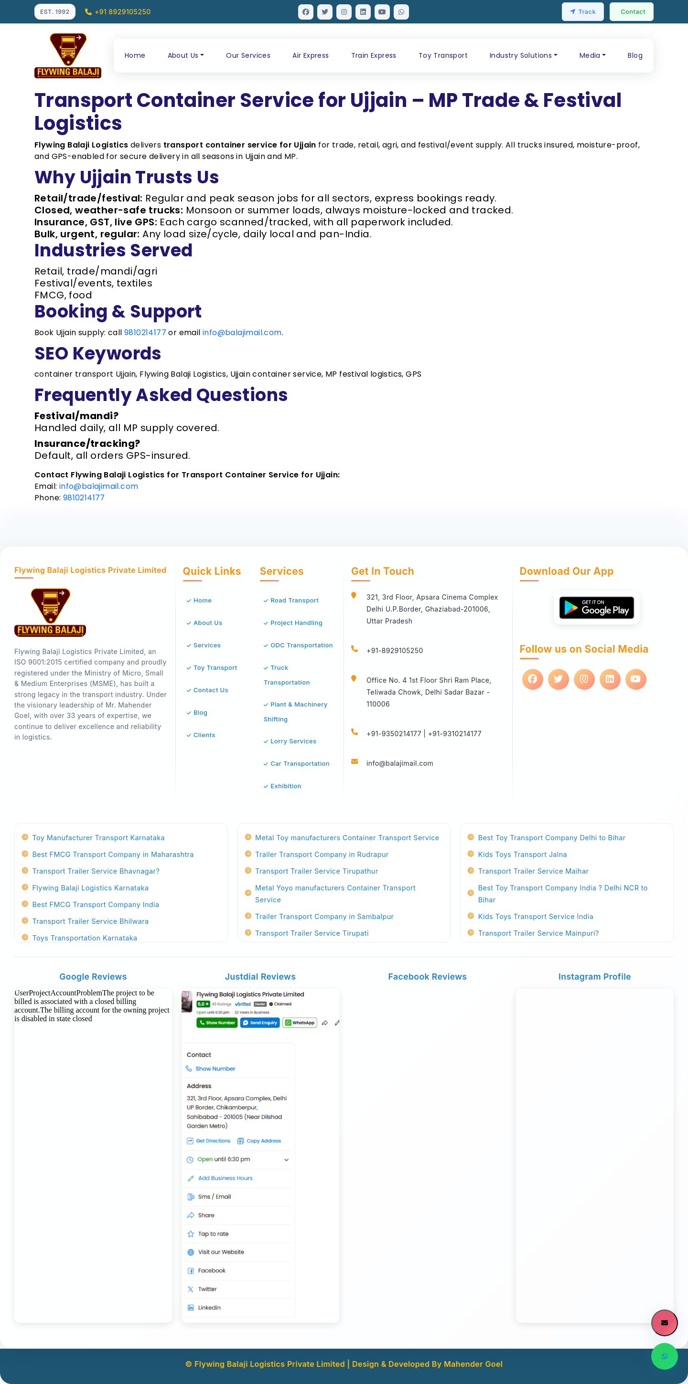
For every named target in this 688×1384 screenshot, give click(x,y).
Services (207, 645)
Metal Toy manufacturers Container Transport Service (342, 838)
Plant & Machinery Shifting (296, 711)
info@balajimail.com (242, 332)
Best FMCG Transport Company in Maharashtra (108, 854)
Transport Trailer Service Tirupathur (311, 871)
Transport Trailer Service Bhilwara (85, 921)
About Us (208, 622)
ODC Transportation (301, 645)
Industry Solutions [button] (521, 55)
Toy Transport (443, 55)
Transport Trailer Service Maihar (528, 871)
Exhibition (285, 786)
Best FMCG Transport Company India (90, 904)
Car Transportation (300, 763)
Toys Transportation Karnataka (79, 938)
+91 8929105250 (118, 12)
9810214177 (145, 332)
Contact (633, 11)
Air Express (310, 55)
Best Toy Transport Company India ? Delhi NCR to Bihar (557, 894)
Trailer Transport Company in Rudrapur (317, 854)
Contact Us (211, 690)
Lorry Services (293, 741)
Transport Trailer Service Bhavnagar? (91, 871)
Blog (635, 55)
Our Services (248, 55)
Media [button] (590, 55)
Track (583, 11)
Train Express (374, 55)
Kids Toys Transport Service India (530, 916)
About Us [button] (183, 55)
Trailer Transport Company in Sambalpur (319, 916)
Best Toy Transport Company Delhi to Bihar (546, 838)
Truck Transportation (287, 675)
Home (135, 55)
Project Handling (296, 622)
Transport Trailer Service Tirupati (307, 933)
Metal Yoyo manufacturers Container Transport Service (330, 894)
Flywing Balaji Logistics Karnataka (85, 888)
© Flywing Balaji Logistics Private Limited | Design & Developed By (314, 1364)
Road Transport (294, 600)
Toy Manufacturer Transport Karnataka (93, 838)
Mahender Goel (473, 1364)
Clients (204, 735)
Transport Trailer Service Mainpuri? (533, 933)
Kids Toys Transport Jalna (517, 854)
